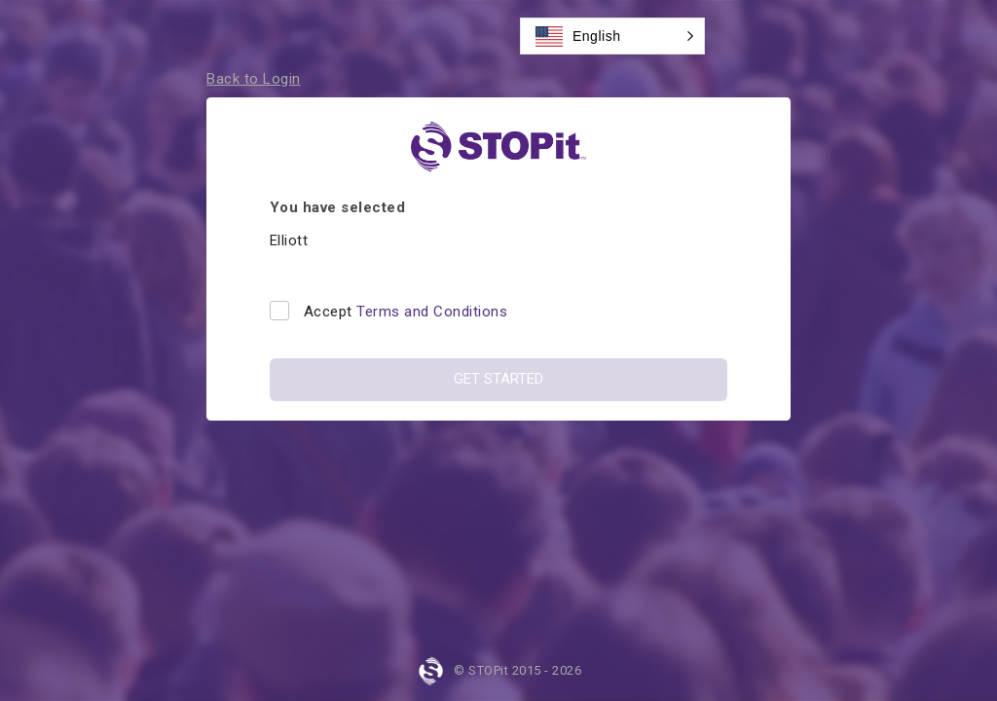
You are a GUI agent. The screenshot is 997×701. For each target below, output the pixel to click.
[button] (612, 36)
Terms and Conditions (431, 311)
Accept (406, 311)
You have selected (338, 207)
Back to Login (253, 79)
